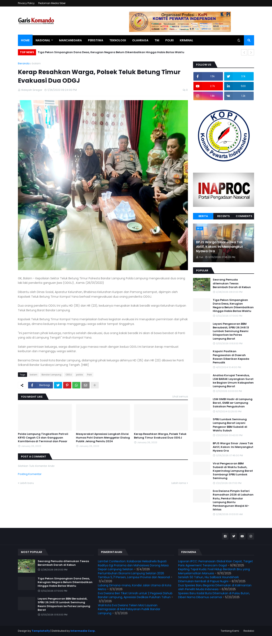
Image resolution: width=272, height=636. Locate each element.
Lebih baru (27, 483)
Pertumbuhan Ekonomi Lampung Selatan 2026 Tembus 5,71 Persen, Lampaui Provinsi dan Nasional (134, 575)
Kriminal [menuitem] (186, 40)
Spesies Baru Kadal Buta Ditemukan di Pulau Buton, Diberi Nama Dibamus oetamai (214, 595)
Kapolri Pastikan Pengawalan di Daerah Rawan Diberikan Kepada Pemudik (231, 357)
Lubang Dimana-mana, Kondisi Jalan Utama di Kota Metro (134, 587)
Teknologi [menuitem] (117, 40)
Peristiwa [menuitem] (95, 40)
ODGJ (69, 374)
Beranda (24, 63)
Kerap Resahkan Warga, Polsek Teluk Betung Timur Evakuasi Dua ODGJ (160, 436)
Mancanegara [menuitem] (70, 40)
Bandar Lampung (51, 374)
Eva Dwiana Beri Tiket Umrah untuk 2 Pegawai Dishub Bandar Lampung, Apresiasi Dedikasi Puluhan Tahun (135, 595)
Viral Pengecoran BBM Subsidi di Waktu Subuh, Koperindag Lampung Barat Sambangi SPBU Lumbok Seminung (233, 471)
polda (79, 374)
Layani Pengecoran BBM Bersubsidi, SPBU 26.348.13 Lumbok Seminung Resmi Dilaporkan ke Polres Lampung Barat (231, 331)
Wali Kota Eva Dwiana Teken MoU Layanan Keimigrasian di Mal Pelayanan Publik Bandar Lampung (129, 609)
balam (36, 63)
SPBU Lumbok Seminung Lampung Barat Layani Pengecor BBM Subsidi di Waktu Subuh (230, 425)
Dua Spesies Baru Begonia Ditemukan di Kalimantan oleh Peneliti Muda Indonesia (214, 587)
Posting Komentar (30, 474)
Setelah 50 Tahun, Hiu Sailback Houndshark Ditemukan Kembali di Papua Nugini (208, 579)
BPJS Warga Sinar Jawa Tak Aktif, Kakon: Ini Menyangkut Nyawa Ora (219, 247)
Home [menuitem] (25, 40)
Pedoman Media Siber (52, 3)
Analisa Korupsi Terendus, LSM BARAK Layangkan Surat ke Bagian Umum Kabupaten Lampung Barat (233, 381)
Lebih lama (178, 483)
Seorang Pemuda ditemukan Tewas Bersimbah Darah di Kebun (232, 283)
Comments (244, 216)
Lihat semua (180, 396)
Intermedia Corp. (83, 631)
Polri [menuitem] (169, 40)
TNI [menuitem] (157, 40)
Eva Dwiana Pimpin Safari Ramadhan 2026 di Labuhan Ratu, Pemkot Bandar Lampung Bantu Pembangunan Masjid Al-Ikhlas (233, 500)
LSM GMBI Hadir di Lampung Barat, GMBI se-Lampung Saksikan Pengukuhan (232, 402)
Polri (89, 374)
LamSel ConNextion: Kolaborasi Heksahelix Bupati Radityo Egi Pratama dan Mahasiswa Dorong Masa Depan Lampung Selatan (133, 565)
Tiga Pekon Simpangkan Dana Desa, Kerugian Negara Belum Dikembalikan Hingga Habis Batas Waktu (111, 52)
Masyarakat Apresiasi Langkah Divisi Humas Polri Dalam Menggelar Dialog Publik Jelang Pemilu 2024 (103, 437)
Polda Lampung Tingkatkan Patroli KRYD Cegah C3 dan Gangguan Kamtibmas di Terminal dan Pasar (43, 437)
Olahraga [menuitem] (140, 40)
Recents (223, 216)
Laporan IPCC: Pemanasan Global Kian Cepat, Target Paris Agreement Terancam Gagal (215, 563)
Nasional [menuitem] (43, 40)
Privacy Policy (26, 3)
